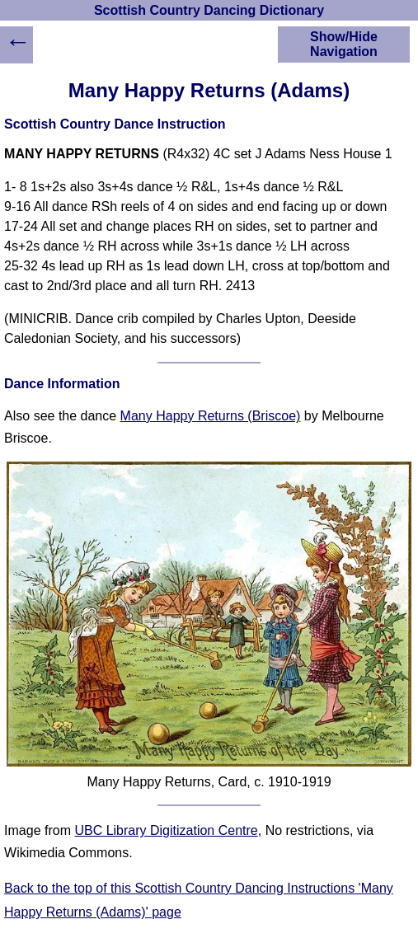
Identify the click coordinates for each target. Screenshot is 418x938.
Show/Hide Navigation (344, 44)
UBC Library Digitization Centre (165, 830)
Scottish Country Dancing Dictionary (209, 10)
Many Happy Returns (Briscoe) (210, 416)
